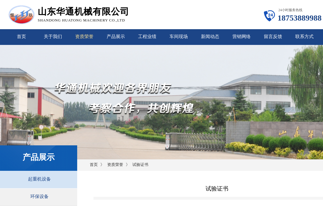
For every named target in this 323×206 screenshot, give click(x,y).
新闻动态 (210, 36)
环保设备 (39, 196)
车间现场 (179, 36)
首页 (21, 36)
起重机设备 (39, 179)
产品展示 (116, 36)
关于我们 (53, 36)
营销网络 (241, 36)
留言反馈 (273, 36)
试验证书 (140, 165)
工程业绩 (147, 36)
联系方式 (304, 36)
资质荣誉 (84, 36)
